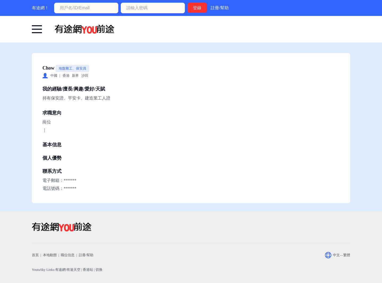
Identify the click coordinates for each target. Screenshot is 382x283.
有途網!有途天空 (67, 270)
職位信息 (68, 255)
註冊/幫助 (220, 8)
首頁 (35, 255)
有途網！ (40, 8)
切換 (99, 270)
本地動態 (50, 255)
